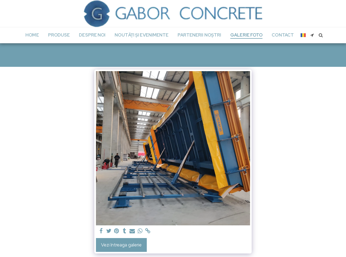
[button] (312, 35)
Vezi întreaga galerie (121, 245)
